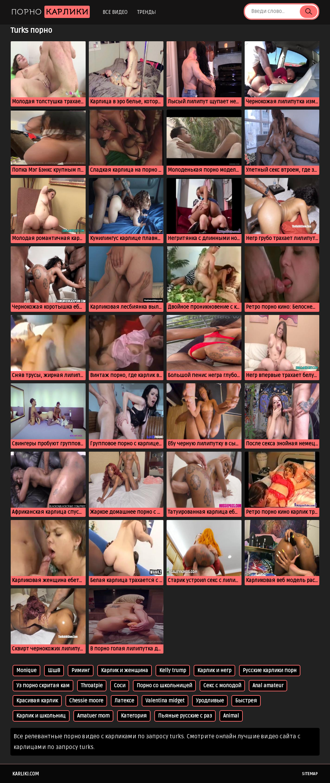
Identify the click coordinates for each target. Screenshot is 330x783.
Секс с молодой (222, 686)
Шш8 (54, 670)
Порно (50, 12)
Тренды (146, 12)
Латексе (124, 701)
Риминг (80, 670)
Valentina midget (165, 701)
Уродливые (210, 701)
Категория (134, 716)
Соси (119, 686)
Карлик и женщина (124, 670)
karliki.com (25, 774)
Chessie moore (86, 701)
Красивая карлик (37, 701)
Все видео (115, 12)
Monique (26, 670)
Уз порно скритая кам (43, 686)
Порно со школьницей (164, 686)
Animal (231, 716)
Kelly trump (172, 670)
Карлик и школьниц (41, 716)
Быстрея (246, 701)
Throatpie (92, 686)
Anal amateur (268, 686)
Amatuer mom (93, 716)
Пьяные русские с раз (185, 716)
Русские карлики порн (270, 670)
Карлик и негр (214, 670)
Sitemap (310, 773)
